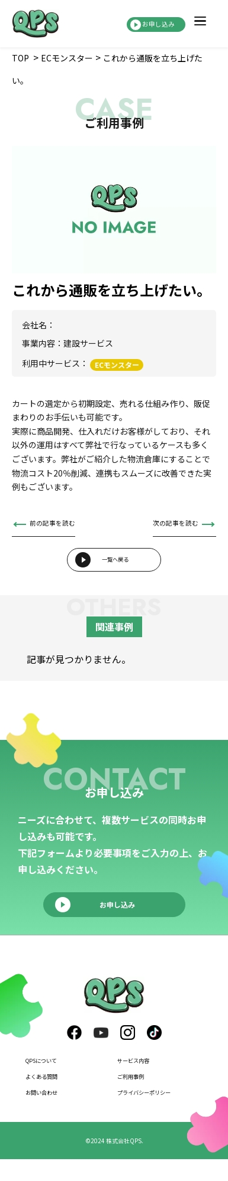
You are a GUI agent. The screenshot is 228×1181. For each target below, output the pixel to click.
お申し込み (143, 24)
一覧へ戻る (115, 573)
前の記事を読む (63, 525)
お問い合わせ (50, 1113)
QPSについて (50, 1082)
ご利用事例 (138, 1098)
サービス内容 (142, 1082)
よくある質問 (50, 1098)
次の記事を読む (165, 525)
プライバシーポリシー (158, 1113)
